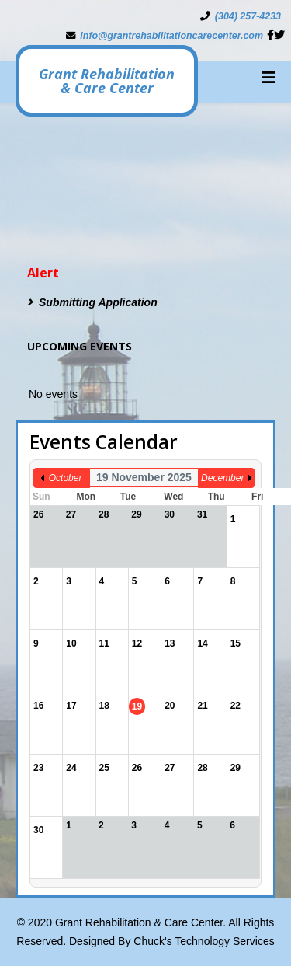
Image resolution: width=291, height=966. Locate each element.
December (222, 478)
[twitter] (279, 35)
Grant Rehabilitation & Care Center (107, 81)
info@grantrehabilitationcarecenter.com (171, 35)
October (65, 478)
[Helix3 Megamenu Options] (268, 78)
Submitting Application (98, 302)
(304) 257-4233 (248, 16)
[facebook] (270, 35)
